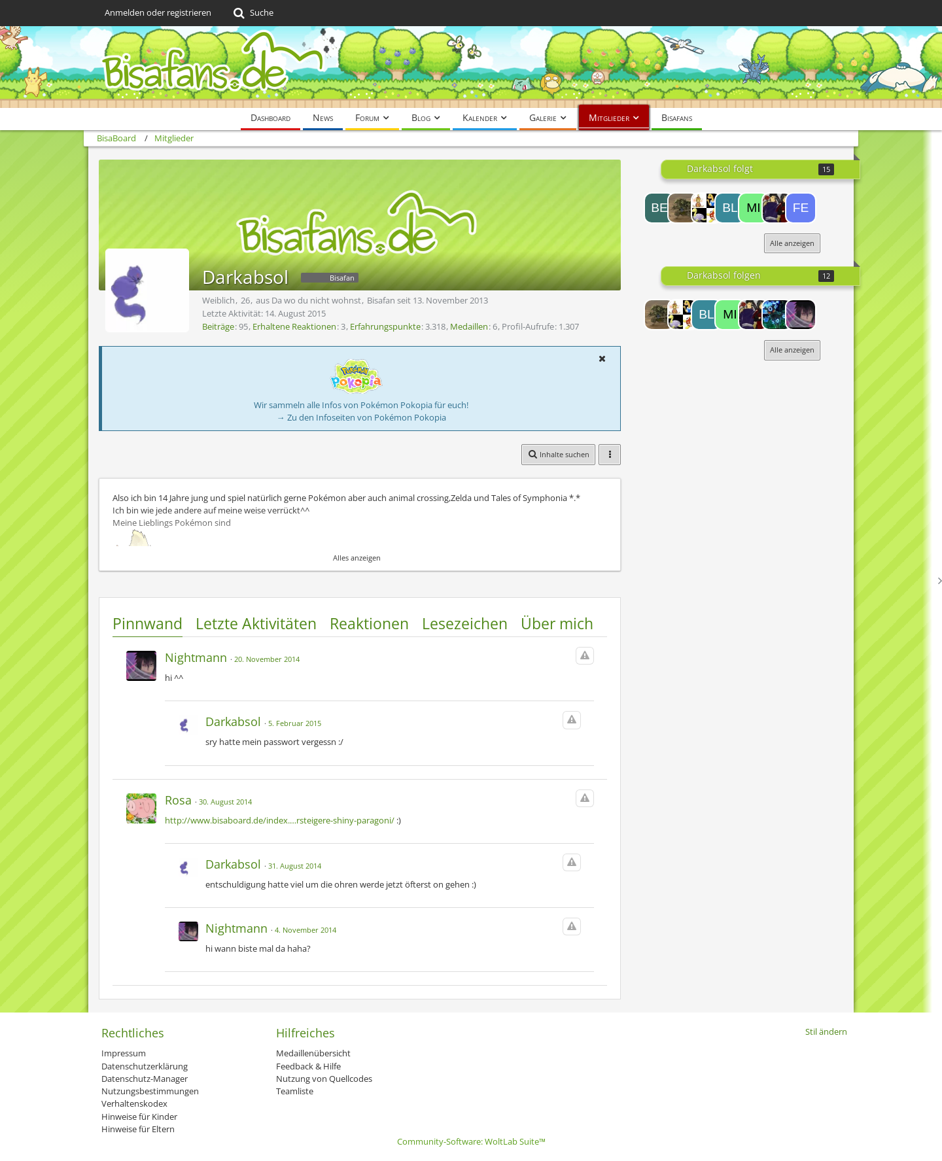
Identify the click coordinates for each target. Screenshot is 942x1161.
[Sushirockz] (777, 208)
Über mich (557, 623)
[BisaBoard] (471, 67)
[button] (602, 358)
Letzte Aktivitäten (256, 623)
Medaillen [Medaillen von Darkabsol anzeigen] (469, 326)
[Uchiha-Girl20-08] (706, 208)
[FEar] (800, 208)
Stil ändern (826, 1031)
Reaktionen (369, 623)
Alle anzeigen (792, 243)
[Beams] (659, 208)
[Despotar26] (683, 208)
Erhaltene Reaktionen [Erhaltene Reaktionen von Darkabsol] (294, 326)
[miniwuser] (753, 208)
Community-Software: (471, 1141)
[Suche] (252, 13)
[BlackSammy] (730, 208)
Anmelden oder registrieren (158, 12)
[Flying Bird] (777, 314)
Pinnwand (148, 623)
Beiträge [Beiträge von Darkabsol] (218, 326)
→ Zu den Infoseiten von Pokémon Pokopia (361, 417)
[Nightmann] (800, 314)
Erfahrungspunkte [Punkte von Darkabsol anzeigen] (385, 326)
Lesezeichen (465, 623)
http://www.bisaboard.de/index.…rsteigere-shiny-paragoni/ (279, 820)
